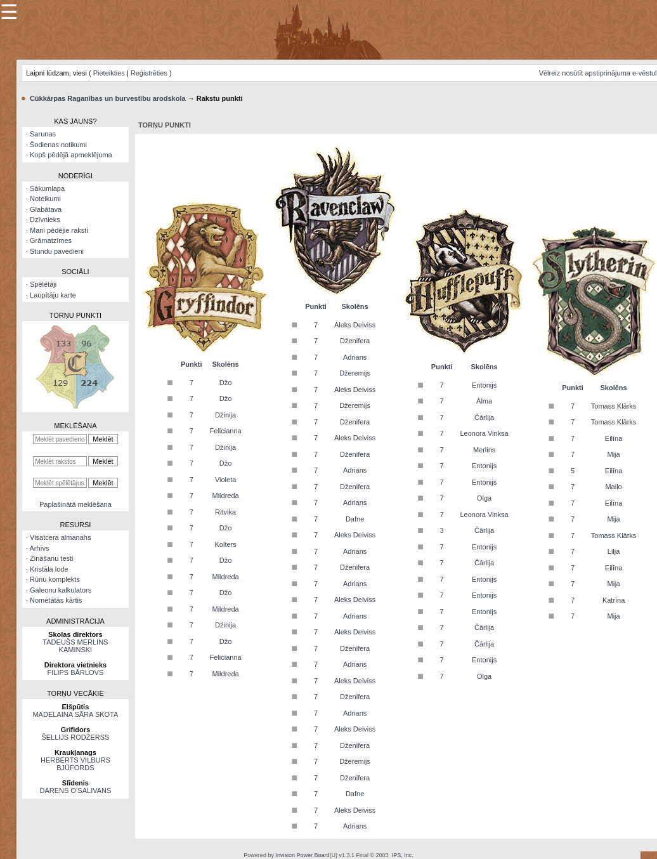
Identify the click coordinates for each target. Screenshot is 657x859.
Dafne (355, 519)
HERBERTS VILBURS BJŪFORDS (75, 763)
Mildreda (225, 495)
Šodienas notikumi (58, 144)
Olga (484, 498)
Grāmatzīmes (51, 240)
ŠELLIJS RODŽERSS (75, 737)
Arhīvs (39, 548)
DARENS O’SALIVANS (75, 790)
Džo (225, 382)
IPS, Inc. (402, 855)
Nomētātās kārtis (56, 600)
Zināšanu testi (51, 558)
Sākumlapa (47, 188)
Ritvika (225, 512)
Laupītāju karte (53, 295)
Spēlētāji (43, 284)
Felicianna (226, 431)
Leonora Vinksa (484, 433)
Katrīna (613, 600)
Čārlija (484, 417)
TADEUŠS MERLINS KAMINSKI (75, 645)
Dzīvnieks (45, 219)
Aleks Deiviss (354, 325)
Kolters (225, 544)
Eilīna (614, 438)
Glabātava (46, 209)
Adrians (355, 357)
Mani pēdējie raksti (59, 230)
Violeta (225, 479)
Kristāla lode (49, 569)
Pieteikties (109, 73)
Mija (614, 454)
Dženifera (355, 340)
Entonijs (484, 385)
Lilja (614, 551)
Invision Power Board (302, 855)
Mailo (613, 486)
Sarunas (43, 134)
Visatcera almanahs (60, 537)
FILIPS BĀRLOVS (76, 672)
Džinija (225, 415)
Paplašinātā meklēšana (75, 504)
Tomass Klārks (614, 406)
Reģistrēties (149, 73)
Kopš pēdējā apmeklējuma (71, 155)
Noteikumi (45, 198)
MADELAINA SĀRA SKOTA (75, 714)
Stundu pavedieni (57, 251)
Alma (484, 401)
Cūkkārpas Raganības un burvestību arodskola (108, 98)
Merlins (484, 450)
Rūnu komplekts (55, 579)
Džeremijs (354, 373)
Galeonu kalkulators (60, 590)
